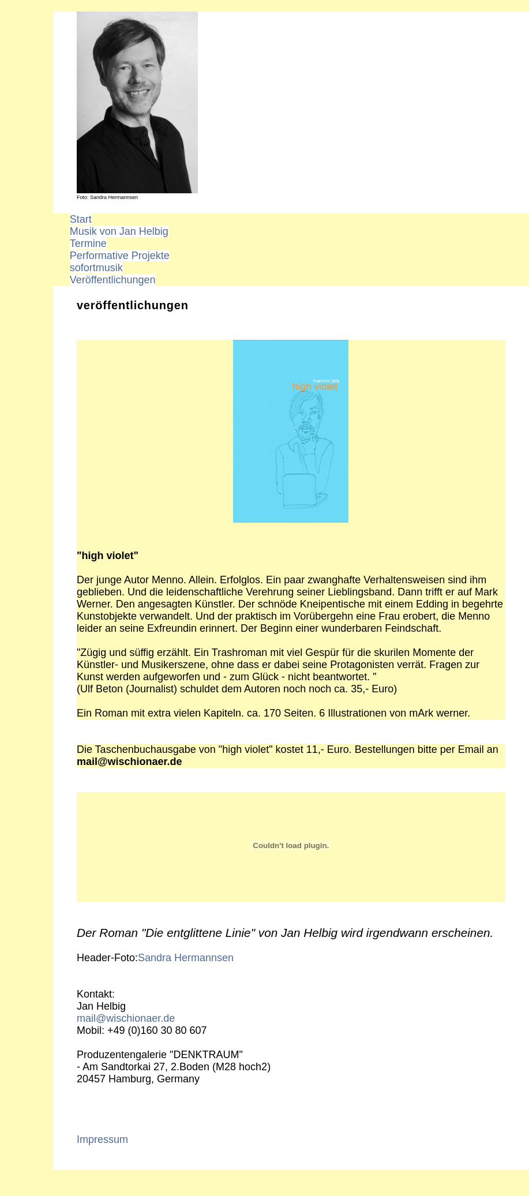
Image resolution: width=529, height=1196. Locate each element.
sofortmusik (96, 267)
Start (81, 219)
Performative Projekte (120, 255)
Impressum (102, 1139)
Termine (88, 243)
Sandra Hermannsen (186, 957)
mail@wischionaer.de (126, 1018)
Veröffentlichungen (113, 280)
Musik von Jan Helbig (119, 231)
